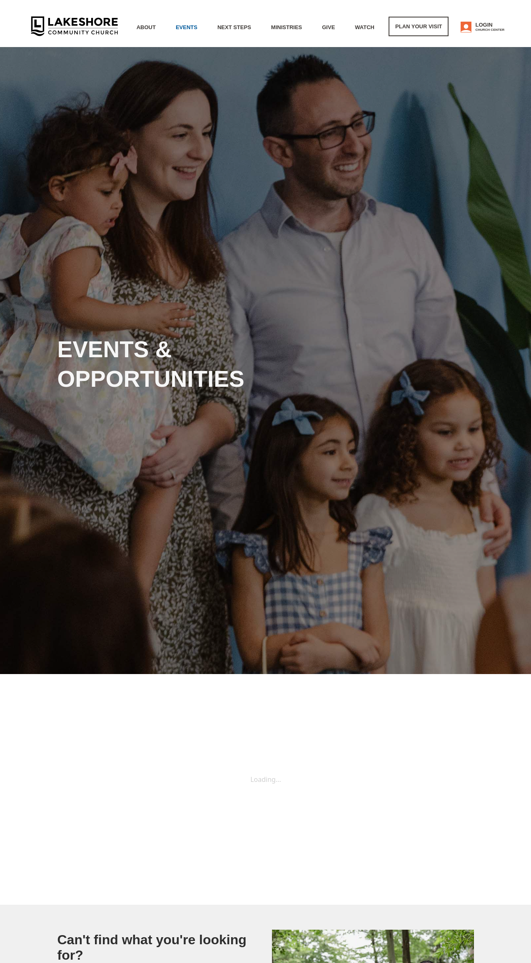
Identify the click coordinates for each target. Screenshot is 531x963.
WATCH (364, 27)
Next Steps (234, 27)
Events (186, 27)
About (146, 27)
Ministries (286, 27)
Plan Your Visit (418, 26)
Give (328, 27)
